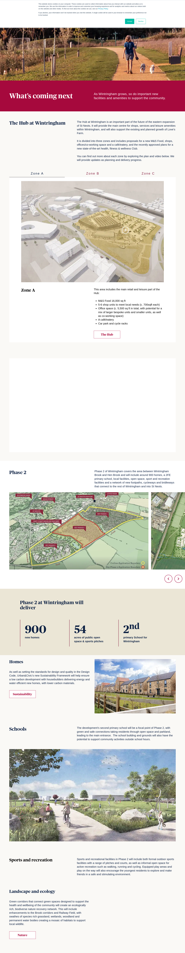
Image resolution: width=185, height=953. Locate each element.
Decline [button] (140, 21)
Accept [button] (129, 21)
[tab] (37, 173)
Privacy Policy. (103, 9)
